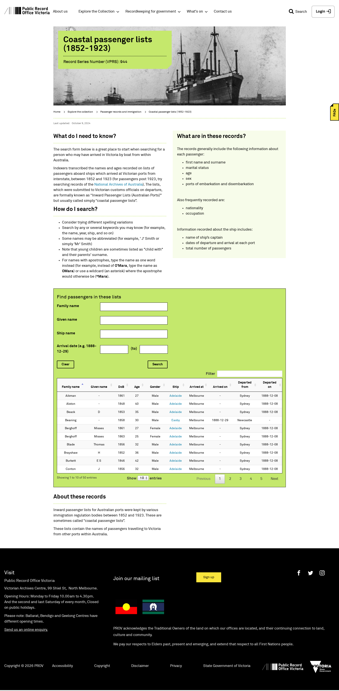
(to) (134, 349)
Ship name (66, 333)
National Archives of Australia (118, 184)
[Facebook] (298, 568)
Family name (68, 306)
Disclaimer (140, 661)
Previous (204, 474)
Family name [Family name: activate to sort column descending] (71, 382)
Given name (67, 320)
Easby (168, 415)
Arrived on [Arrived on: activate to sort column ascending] (212, 382)
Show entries (144, 474)
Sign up (208, 572)
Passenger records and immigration (120, 112)
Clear (65, 364)
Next (274, 474)
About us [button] (60, 11)
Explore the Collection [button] (96, 11)
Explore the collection (80, 112)
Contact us (223, 11)
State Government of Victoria (226, 661)
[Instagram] (322, 568)
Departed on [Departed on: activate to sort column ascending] (268, 382)
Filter (244, 374)
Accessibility (62, 661)
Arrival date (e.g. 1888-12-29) (76, 348)
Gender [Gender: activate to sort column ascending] (149, 382)
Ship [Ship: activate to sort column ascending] (168, 382)
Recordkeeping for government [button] (150, 11)
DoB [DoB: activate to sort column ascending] (118, 382)
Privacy (176, 661)
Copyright (102, 661)
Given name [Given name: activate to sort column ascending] (97, 382)
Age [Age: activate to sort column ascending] (132, 382)
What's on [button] (195, 11)
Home (56, 112)
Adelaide (168, 391)
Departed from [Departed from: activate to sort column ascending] (239, 382)
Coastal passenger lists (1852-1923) (170, 112)
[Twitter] (310, 568)
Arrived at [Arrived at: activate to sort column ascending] (189, 382)
